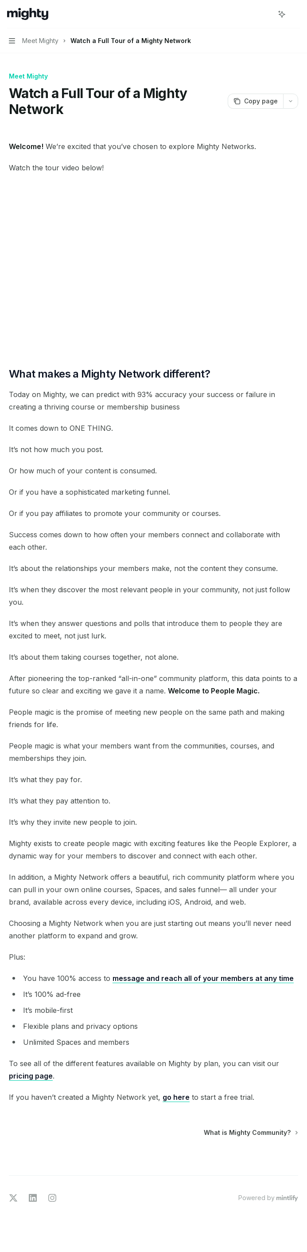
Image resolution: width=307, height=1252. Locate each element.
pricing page (31, 1075)
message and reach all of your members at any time (203, 978)
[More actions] (295, 14)
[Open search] (265, 14)
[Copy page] (255, 101)
